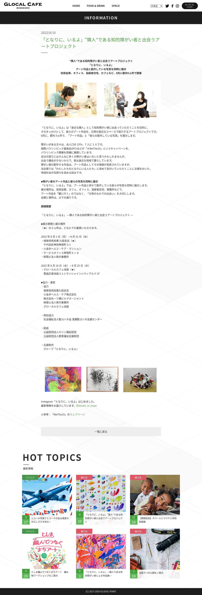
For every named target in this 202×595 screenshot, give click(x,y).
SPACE (116, 6)
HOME (76, 6)
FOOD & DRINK (96, 6)
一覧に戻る (101, 431)
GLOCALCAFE (190, 5)
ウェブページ (77, 414)
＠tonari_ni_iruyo (86, 405)
